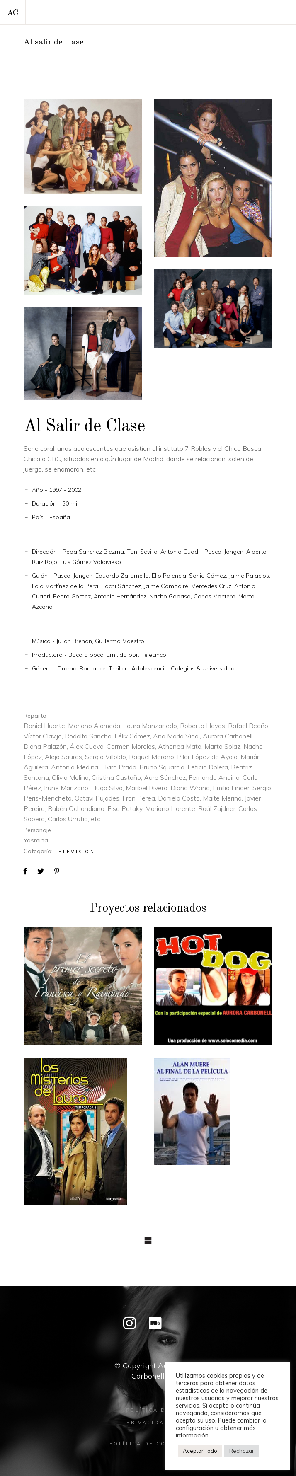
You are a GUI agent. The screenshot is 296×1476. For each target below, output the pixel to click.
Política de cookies (148, 1444)
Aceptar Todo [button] (200, 1450)
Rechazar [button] (241, 1450)
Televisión (74, 851)
